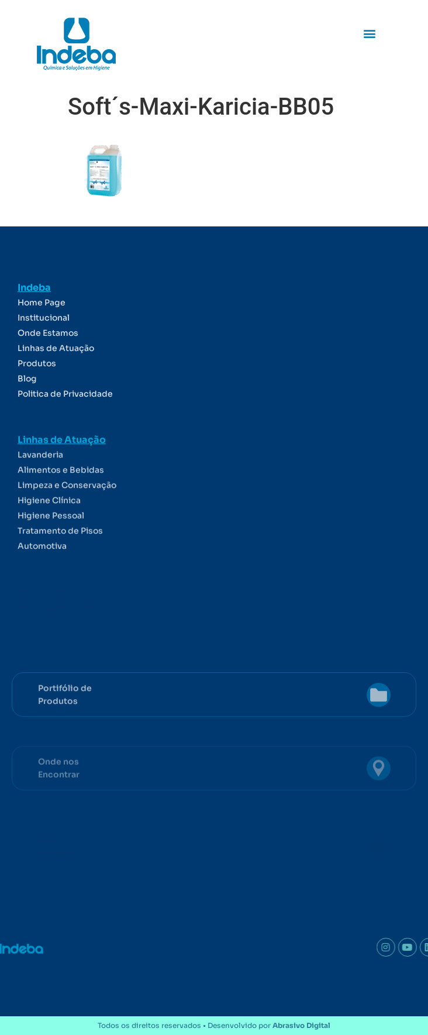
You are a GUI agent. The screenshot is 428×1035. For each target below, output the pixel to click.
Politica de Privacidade (65, 416)
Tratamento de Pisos (60, 560)
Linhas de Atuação (56, 370)
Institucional (44, 340)
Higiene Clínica (49, 530)
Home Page (41, 324)
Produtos (37, 385)
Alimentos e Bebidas (61, 499)
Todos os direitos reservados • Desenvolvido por (214, 1025)
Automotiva (42, 575)
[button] (369, 33)
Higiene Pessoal (51, 545)
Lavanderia (40, 484)
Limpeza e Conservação (67, 515)
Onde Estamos (48, 355)
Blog (27, 401)
